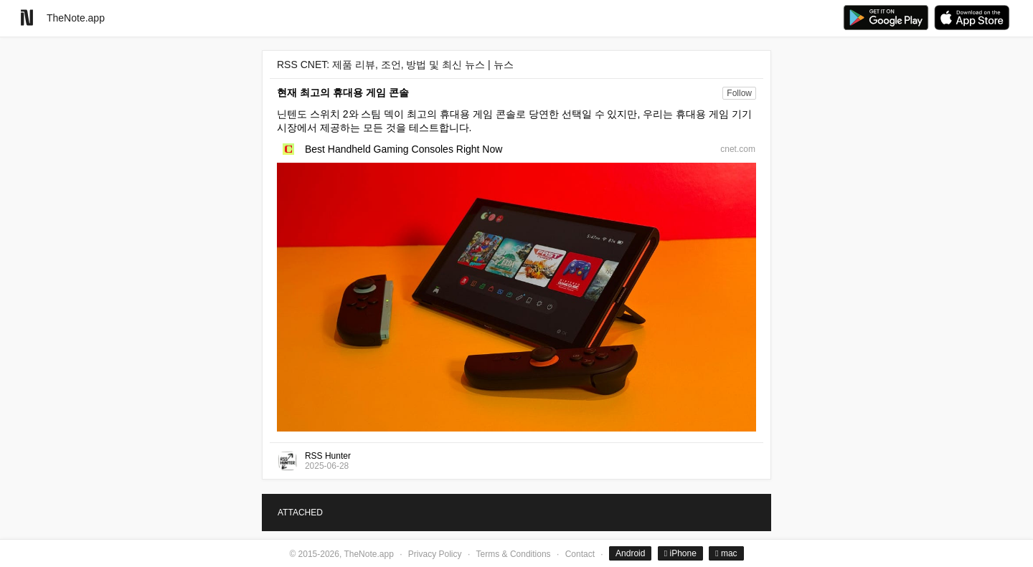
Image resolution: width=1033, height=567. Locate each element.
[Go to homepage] (26, 17)
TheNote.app (76, 18)
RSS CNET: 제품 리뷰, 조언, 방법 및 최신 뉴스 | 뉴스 (395, 64)
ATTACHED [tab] (300, 513)
